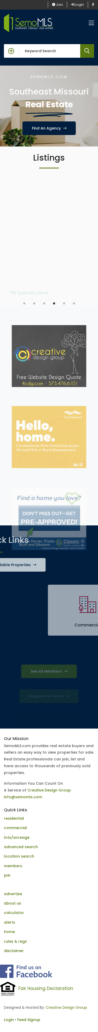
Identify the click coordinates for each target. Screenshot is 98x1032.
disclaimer (14, 950)
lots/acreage (17, 837)
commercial (15, 827)
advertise (13, 893)
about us (12, 903)
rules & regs (15, 941)
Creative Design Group (49, 790)
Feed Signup (28, 1019)
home (9, 931)
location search (19, 856)
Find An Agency (49, 128)
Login (77, 4)
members (13, 866)
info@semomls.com (23, 797)
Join (57, 4)
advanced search (21, 846)
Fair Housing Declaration (45, 988)
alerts (9, 922)
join (7, 875)
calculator (14, 912)
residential (14, 818)
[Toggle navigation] (91, 23)
